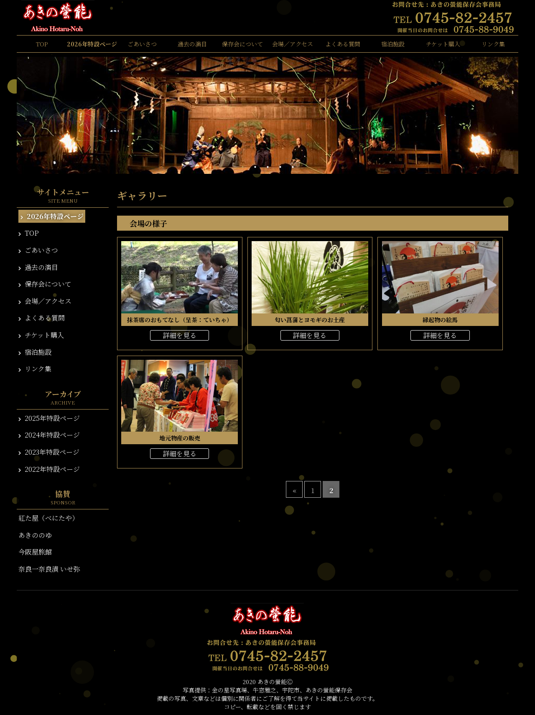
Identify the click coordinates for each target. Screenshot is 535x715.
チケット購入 (443, 44)
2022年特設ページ (49, 469)
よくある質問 (342, 44)
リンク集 (493, 44)
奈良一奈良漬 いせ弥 (49, 569)
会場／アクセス (292, 44)
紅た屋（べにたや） (48, 518)
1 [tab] (242, 167)
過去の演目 (192, 44)
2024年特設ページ (49, 435)
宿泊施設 (393, 44)
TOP (42, 44)
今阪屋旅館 (35, 552)
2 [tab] (255, 167)
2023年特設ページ (48, 452)
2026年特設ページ (92, 44)
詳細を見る (179, 335)
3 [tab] (267, 167)
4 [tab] (280, 167)
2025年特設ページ (49, 418)
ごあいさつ (142, 44)
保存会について (242, 44)
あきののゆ (35, 535)
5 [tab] (292, 167)
